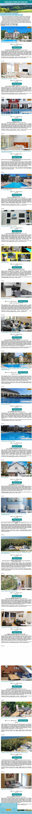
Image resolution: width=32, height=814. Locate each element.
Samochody (8, 14)
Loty (3, 14)
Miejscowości (15, 13)
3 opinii (21, 201)
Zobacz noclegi (17, 48)
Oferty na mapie (9, 13)
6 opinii (20, 496)
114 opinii (21, 125)
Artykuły (20, 14)
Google (14, 803)
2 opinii (21, 421)
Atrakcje (14, 14)
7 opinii (23, 238)
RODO (11, 808)
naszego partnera (23, 58)
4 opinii (22, 459)
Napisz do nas (26, 811)
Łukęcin (29, 27)
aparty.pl (30, 0)
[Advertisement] (16, 671)
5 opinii (24, 649)
